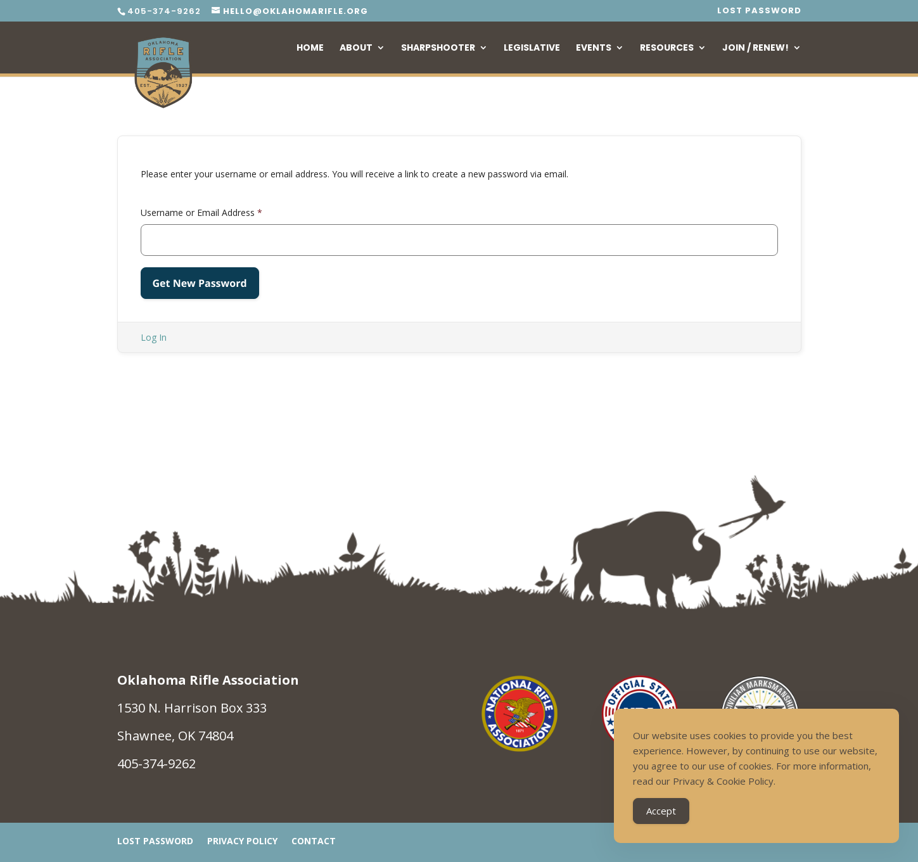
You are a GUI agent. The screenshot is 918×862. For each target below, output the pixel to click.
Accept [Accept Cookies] (661, 810)
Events (593, 48)
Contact (313, 842)
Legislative (532, 48)
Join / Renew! (755, 48)
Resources (667, 48)
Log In (154, 337)
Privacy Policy (242, 842)
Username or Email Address (201, 212)
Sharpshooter (438, 48)
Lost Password (759, 11)
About (356, 48)
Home (310, 48)
